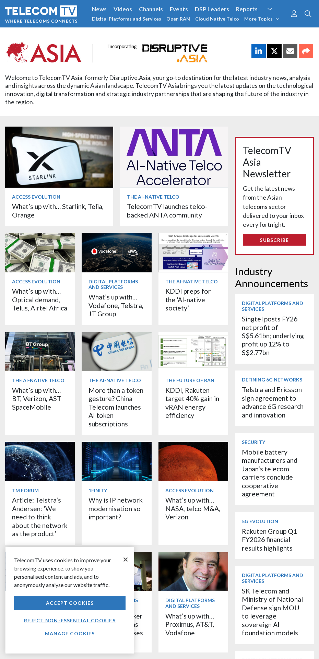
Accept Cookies (70, 603)
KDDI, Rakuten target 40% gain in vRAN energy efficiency (192, 402)
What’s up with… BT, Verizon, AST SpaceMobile (36, 398)
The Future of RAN (189, 380)
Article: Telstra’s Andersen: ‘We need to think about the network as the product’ (40, 517)
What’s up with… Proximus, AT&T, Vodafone (189, 624)
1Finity (97, 490)
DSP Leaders (212, 9)
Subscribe (274, 240)
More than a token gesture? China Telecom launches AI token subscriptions (115, 407)
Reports (247, 9)
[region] (69, 600)
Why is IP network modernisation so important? (115, 508)
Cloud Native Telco (217, 19)
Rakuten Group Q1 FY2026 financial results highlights (269, 539)
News (99, 9)
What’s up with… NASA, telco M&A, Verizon (192, 508)
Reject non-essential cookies (69, 620)
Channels (151, 9)
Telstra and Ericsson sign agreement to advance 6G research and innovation (273, 402)
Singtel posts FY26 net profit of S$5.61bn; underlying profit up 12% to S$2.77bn (273, 335)
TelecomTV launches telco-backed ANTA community (167, 210)
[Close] (125, 559)
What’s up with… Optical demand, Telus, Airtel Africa (39, 299)
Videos (123, 9)
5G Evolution (260, 521)
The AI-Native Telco (153, 197)
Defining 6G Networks (272, 380)
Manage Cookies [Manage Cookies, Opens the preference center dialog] (70, 633)
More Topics (262, 19)
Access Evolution (36, 197)
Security (253, 442)
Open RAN (178, 19)
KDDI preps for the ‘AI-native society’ (188, 299)
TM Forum (25, 490)
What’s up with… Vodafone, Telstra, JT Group (115, 305)
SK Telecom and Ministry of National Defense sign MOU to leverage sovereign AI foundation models (272, 612)
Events (179, 9)
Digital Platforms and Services (126, 19)
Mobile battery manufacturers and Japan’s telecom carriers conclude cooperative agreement (269, 473)
